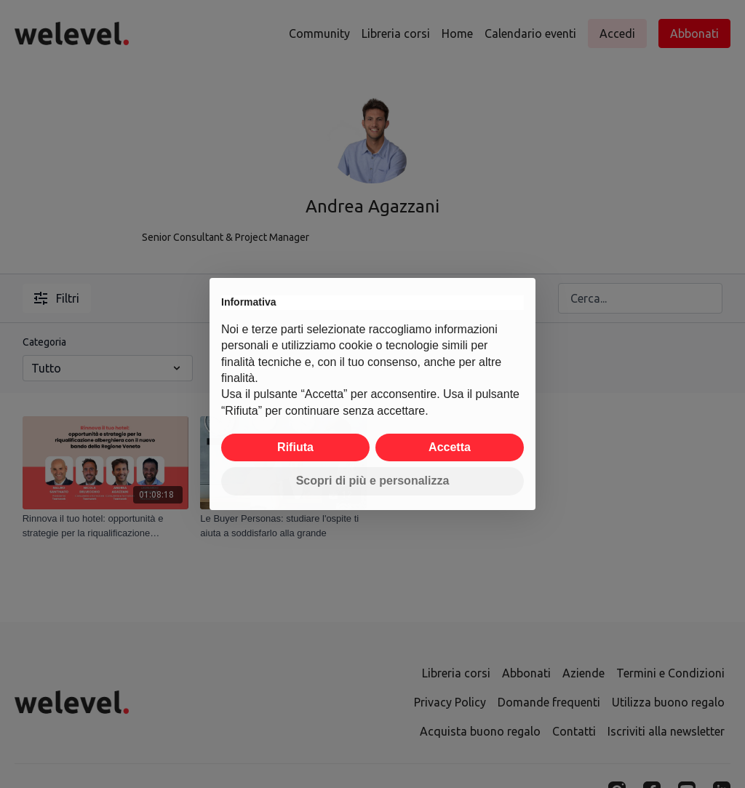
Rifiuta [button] (295, 447)
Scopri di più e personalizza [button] (373, 480)
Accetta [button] (450, 447)
